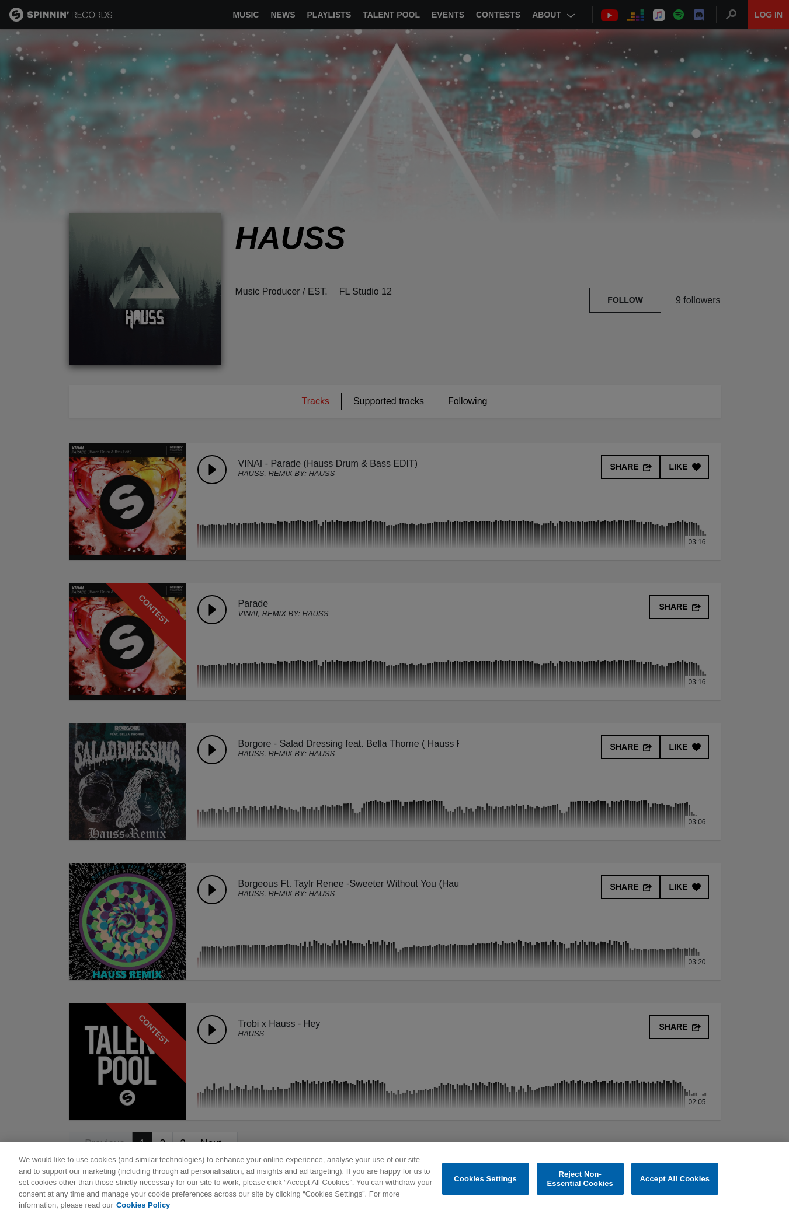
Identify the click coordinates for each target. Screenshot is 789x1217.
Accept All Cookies (675, 1178)
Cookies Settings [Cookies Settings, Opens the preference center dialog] (485, 1178)
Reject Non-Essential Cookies (580, 1179)
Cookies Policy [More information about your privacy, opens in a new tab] (143, 1205)
